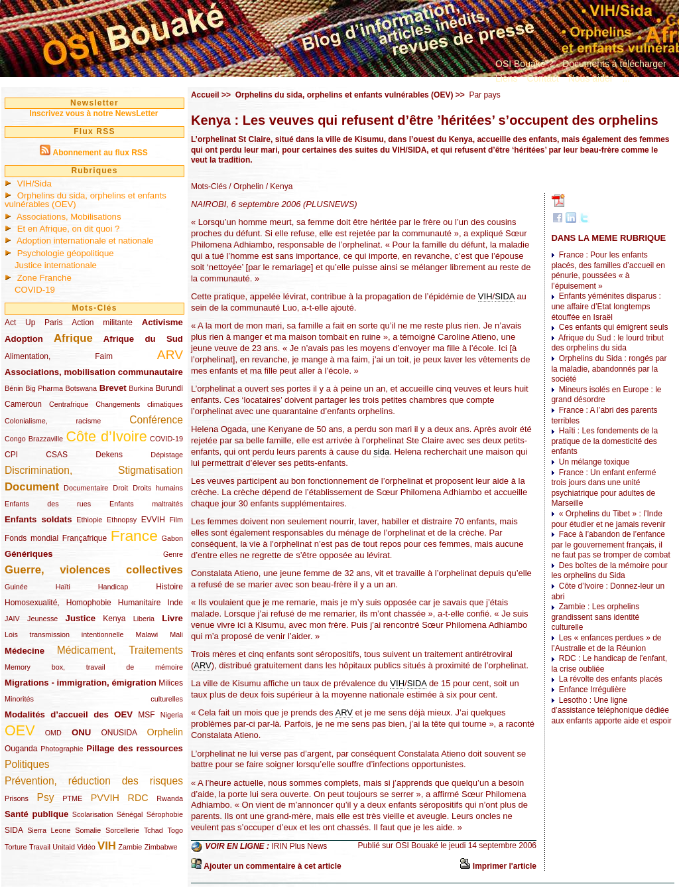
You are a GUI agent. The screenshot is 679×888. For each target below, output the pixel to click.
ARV (170, 355)
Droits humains (158, 488)
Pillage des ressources (134, 748)
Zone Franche (44, 278)
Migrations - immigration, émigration (80, 683)
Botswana (81, 388)
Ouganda (21, 748)
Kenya (114, 618)
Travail (39, 847)
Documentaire (86, 488)
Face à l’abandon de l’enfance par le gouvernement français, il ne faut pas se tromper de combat (610, 544)
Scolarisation (92, 814)
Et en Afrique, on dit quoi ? (68, 229)
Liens (506, 78)
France (134, 535)
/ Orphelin (245, 186)
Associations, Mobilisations (69, 217)
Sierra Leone (48, 830)
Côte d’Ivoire (106, 436)
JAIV (12, 619)
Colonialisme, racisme (53, 421)
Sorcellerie (122, 830)
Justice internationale (56, 265)
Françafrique (84, 538)
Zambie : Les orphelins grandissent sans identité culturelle (595, 617)
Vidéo (86, 847)
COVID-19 (35, 290)
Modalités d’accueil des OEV (69, 714)
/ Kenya (277, 186)
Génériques (29, 554)
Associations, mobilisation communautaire (94, 372)
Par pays (484, 95)
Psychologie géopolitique (65, 253)
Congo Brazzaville (34, 439)
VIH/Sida (34, 183)
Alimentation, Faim (59, 356)
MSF (146, 714)
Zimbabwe (161, 847)
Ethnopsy (122, 520)
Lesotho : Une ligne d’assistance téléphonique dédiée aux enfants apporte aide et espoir (611, 710)
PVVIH (105, 797)
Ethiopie (89, 520)
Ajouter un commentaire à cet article (272, 866)
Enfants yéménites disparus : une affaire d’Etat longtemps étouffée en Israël (605, 306)
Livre (172, 618)
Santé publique (36, 814)
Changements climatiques (139, 404)
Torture (16, 847)
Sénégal (130, 814)
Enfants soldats (38, 519)
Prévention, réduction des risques (94, 780)
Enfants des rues (48, 504)
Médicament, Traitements (120, 650)
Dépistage (167, 455)
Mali (176, 634)
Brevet (113, 388)
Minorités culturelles (94, 699)
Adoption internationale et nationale (85, 241)
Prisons (17, 798)
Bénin (14, 388)
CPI (11, 454)
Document (32, 487)
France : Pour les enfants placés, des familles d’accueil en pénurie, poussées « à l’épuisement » (607, 270)
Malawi (146, 634)
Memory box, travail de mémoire (94, 667)
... (626, 78)
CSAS (57, 454)
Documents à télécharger (614, 63)
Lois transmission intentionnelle (64, 634)
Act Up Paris (33, 322)
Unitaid (63, 847)
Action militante (102, 322)
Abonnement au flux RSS (99, 152)
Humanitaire (139, 602)
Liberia (143, 619)
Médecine (24, 651)
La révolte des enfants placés (610, 679)
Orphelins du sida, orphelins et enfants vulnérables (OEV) (85, 199)
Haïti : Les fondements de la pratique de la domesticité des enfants (604, 441)
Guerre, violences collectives (94, 569)
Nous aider (590, 78)
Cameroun (23, 404)
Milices (170, 683)
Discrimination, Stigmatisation (94, 470)
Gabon (172, 538)
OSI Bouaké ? (524, 63)
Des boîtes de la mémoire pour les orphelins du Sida (609, 571)
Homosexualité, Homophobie (58, 602)
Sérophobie (165, 814)
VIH (106, 846)
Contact (542, 78)
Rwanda (169, 798)
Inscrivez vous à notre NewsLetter (93, 113)
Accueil (205, 95)
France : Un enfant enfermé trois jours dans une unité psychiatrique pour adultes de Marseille (603, 488)
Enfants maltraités (146, 504)
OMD (53, 733)
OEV (20, 730)
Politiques (27, 764)
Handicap (113, 587)
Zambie (130, 847)
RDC (138, 797)
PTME (72, 798)
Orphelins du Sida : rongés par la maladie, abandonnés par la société (608, 369)
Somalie (88, 830)
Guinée (16, 587)
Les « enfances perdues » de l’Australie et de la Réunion (606, 643)
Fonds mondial (31, 538)
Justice (80, 618)
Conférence (156, 419)
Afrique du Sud (143, 339)
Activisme (162, 322)
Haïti (63, 587)
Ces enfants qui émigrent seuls (613, 327)
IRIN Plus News (299, 846)
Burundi (169, 388)
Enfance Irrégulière (592, 689)
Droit (120, 488)
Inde (175, 602)
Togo (174, 830)
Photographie (61, 749)
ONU (81, 732)
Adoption (24, 339)
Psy (45, 797)
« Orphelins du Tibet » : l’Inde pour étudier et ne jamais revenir (608, 519)
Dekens (109, 454)
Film (176, 520)
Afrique (73, 338)
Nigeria (171, 715)
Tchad (153, 830)
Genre (173, 554)
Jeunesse (42, 619)
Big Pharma (44, 388)
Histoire (169, 586)
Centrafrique (68, 404)
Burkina (141, 388)
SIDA (14, 830)
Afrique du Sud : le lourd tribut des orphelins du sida (607, 343)
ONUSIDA (119, 732)
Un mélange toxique (594, 462)
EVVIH (153, 519)
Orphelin (165, 732)
